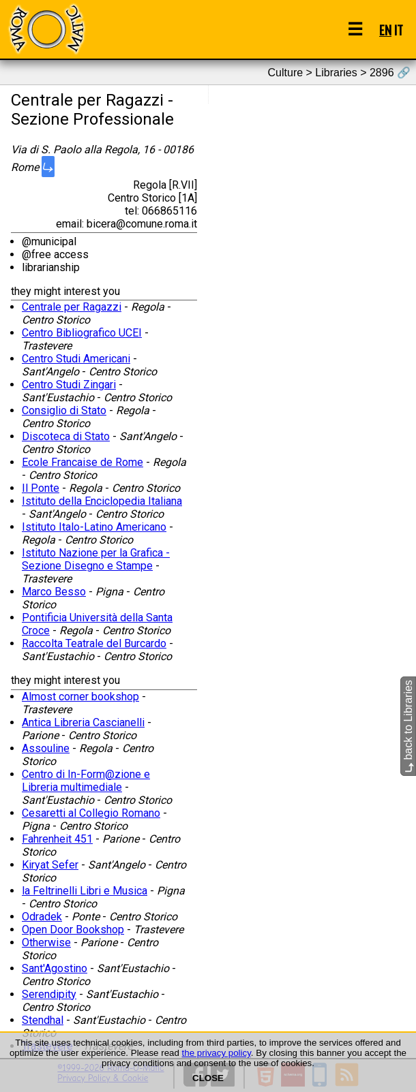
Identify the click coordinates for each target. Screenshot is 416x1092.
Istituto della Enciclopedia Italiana (102, 501)
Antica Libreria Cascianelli (83, 722)
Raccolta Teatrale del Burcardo (94, 643)
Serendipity (49, 994)
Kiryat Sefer (50, 864)
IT (398, 29)
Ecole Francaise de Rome (82, 462)
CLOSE (208, 1078)
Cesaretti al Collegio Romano (91, 813)
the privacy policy (216, 1053)
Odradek (42, 916)
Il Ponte (40, 488)
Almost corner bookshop (80, 696)
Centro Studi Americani (76, 358)
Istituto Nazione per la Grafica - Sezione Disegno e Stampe (96, 559)
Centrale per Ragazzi (71, 306)
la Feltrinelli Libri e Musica (84, 890)
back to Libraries (408, 726)
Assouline (46, 748)
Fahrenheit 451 (57, 838)
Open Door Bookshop (73, 929)
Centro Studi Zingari (69, 384)
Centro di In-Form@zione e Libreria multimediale (86, 781)
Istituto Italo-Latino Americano (94, 526)
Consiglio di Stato (64, 410)
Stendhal (42, 1020)
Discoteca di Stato (66, 436)
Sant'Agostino (54, 968)
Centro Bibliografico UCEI (82, 332)
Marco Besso (54, 591)
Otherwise (46, 942)
